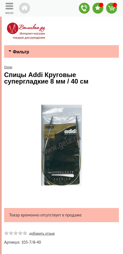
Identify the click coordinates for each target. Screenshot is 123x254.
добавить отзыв (42, 233)
